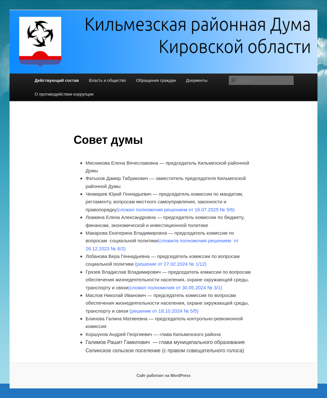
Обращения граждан (156, 80)
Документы (196, 80)
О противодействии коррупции (63, 94)
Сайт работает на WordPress (163, 375)
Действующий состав (56, 80)
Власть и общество (107, 80)
